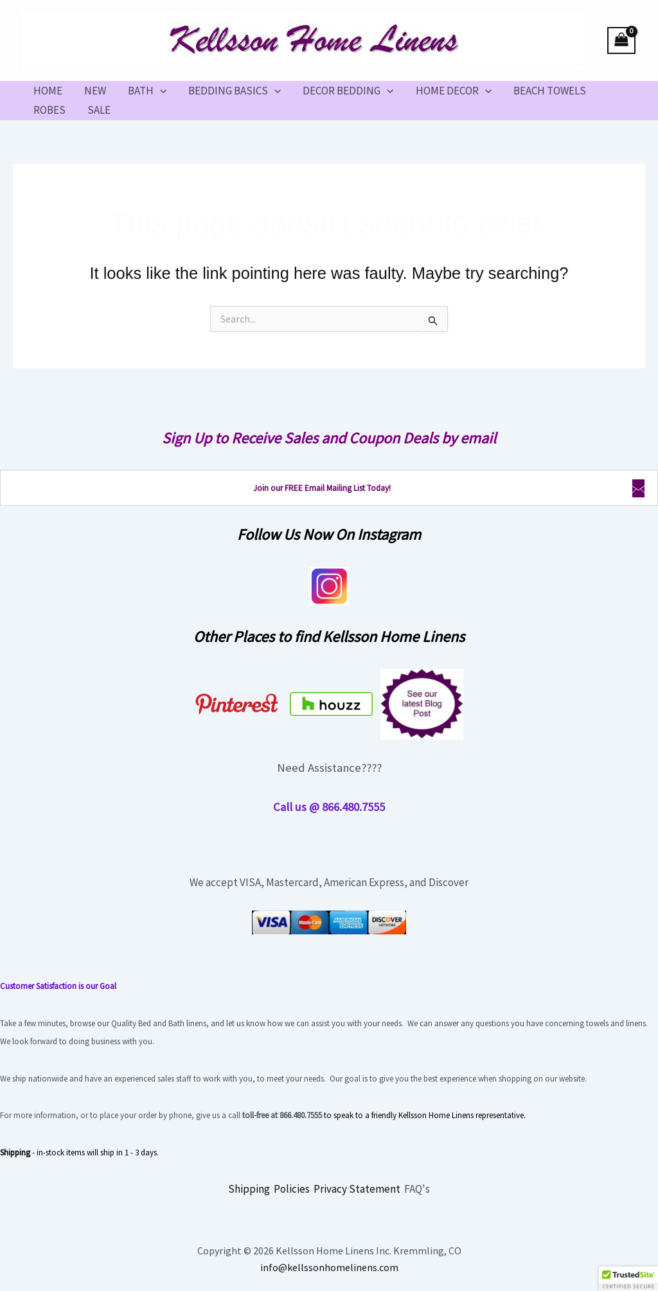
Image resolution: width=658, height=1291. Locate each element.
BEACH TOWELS (549, 91)
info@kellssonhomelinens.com (329, 1267)
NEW (95, 91)
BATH (147, 90)
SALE (99, 110)
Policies (292, 1189)
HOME (47, 91)
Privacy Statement (357, 1189)
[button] (160, 90)
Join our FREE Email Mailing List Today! (322, 488)
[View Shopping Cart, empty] (621, 41)
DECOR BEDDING (348, 90)
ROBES (49, 110)
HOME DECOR (454, 90)
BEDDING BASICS (234, 90)
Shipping (249, 1189)
